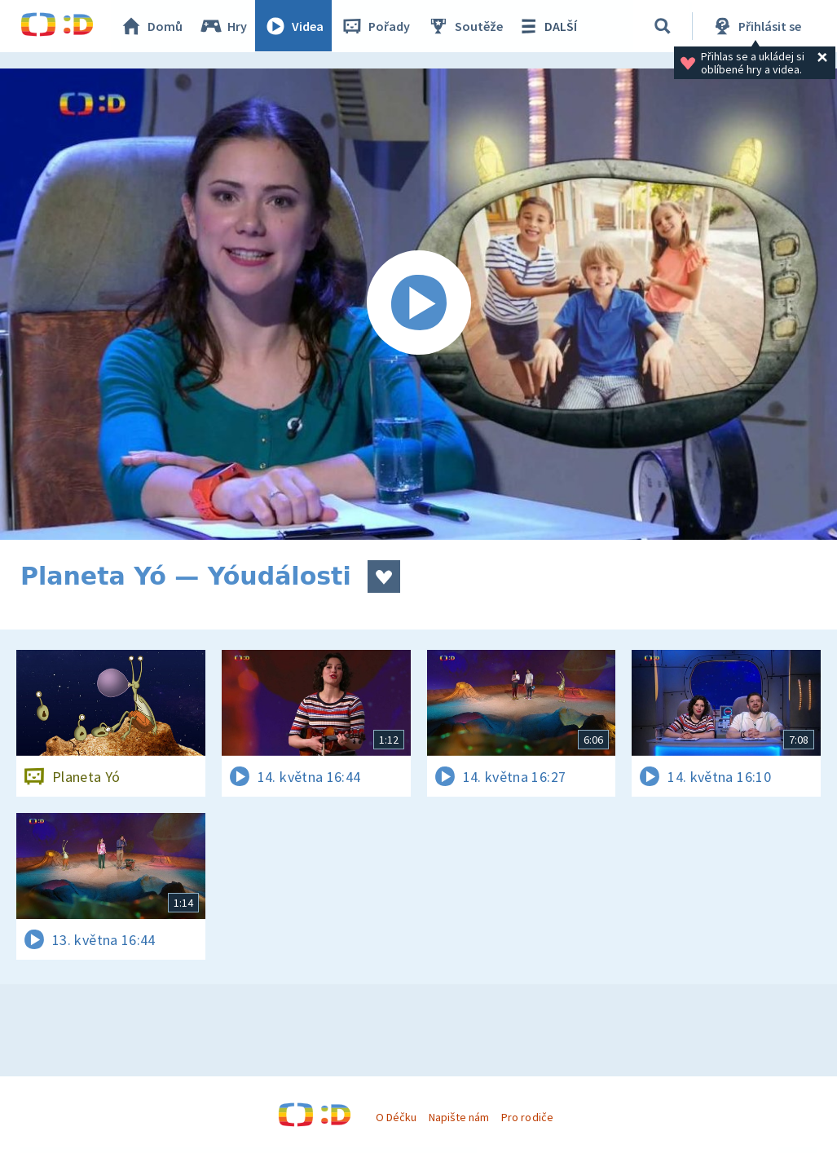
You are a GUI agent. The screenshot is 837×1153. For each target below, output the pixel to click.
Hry (224, 26)
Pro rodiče (527, 1117)
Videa (294, 26)
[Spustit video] (418, 304)
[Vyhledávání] (663, 26)
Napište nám (459, 1117)
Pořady (376, 26)
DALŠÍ (547, 26)
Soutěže (465, 26)
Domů (151, 26)
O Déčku (396, 1117)
